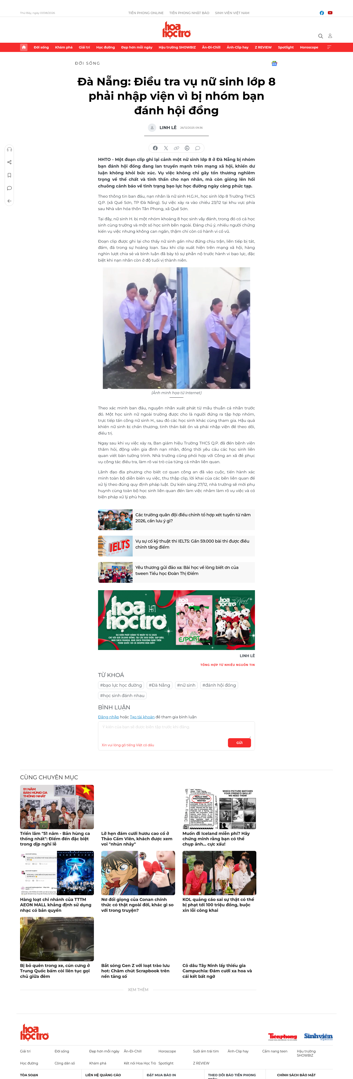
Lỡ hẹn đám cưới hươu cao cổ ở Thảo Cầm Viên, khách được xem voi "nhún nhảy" (136, 839)
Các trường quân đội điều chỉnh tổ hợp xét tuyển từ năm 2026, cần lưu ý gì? (193, 517)
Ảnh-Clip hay (237, 47)
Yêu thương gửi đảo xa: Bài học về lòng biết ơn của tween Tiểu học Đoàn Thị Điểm (187, 570)
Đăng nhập (108, 717)
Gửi (239, 743)
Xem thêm (329, 47)
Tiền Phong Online (146, 13)
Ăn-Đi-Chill (211, 47)
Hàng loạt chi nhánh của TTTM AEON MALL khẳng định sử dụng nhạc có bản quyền (55, 905)
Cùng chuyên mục (49, 777)
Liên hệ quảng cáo (103, 1075)
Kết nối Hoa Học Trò (140, 1063)
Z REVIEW (263, 47)
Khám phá (63, 47)
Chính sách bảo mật (296, 1075)
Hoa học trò (34, 1032)
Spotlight (286, 47)
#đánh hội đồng (219, 685)
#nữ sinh (186, 685)
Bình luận (9, 188)
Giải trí (84, 47)
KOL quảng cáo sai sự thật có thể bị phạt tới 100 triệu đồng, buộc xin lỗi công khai (218, 905)
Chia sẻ (9, 162)
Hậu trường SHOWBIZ (177, 47)
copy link (176, 148)
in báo (187, 148)
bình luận (197, 148)
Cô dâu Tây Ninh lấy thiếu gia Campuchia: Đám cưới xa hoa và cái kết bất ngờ (217, 971)
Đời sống (41, 47)
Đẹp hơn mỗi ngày (136, 47)
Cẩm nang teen (274, 1051)
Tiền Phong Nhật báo (189, 13)
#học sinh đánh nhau (122, 695)
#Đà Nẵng (159, 685)
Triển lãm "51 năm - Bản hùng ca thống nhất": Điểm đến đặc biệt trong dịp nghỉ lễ (55, 839)
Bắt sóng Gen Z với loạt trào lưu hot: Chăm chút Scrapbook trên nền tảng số (135, 971)
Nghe (9, 149)
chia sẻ (155, 148)
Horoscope (309, 47)
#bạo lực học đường (121, 685)
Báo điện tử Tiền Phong (176, 30)
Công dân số (65, 1063)
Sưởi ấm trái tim (206, 1051)
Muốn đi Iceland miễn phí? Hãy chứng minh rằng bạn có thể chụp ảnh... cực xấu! (216, 839)
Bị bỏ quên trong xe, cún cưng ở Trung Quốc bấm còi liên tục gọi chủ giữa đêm (55, 971)
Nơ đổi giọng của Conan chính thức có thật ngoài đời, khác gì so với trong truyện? (137, 905)
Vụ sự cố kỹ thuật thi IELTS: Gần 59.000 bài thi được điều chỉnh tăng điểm (192, 544)
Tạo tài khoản (142, 717)
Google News (274, 63)
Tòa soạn (29, 1075)
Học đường (105, 47)
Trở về (9, 201)
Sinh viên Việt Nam (232, 13)
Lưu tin (9, 175)
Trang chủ (23, 47)
